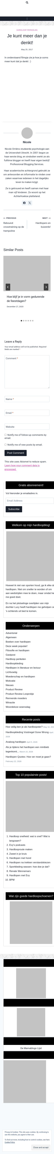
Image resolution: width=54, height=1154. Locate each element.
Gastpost (10, 654)
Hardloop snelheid (19, 836)
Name (10, 399)
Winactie (10, 702)
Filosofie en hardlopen (17, 650)
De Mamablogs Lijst (31, 1048)
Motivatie (10, 680)
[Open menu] (27, 18)
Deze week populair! (16, 646)
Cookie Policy (10, 1142)
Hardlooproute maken (20, 849)
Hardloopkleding (14, 663)
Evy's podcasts (17, 845)
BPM (12, 879)
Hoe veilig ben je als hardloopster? (24, 726)
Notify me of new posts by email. (25, 444)
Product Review (14, 689)
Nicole (27, 142)
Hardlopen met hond (20, 858)
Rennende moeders (16, 698)
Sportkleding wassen (20, 866)
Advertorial (11, 633)
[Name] (27, 399)
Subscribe (14, 509)
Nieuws (10, 685)
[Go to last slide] (8, 287)
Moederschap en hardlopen (20, 676)
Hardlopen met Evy (19, 875)
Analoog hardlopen (16, 742)
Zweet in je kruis (18, 853)
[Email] (27, 413)
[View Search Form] (27, 2)
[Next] (46, 287)
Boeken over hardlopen (18, 641)
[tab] (21, 320)
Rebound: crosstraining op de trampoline (14, 224)
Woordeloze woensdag (18, 707)
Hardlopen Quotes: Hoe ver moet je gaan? (28, 756)
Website (10, 426)
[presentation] (27, 273)
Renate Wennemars (20, 871)
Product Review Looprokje (20, 694)
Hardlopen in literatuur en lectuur (23, 667)
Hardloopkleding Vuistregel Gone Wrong (27, 732)
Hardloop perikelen (27, 30)
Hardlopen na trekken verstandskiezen (29, 862)
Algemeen (11, 637)
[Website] (27, 427)
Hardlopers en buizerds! (40, 222)
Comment (12, 358)
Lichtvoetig (11, 672)
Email (9, 412)
